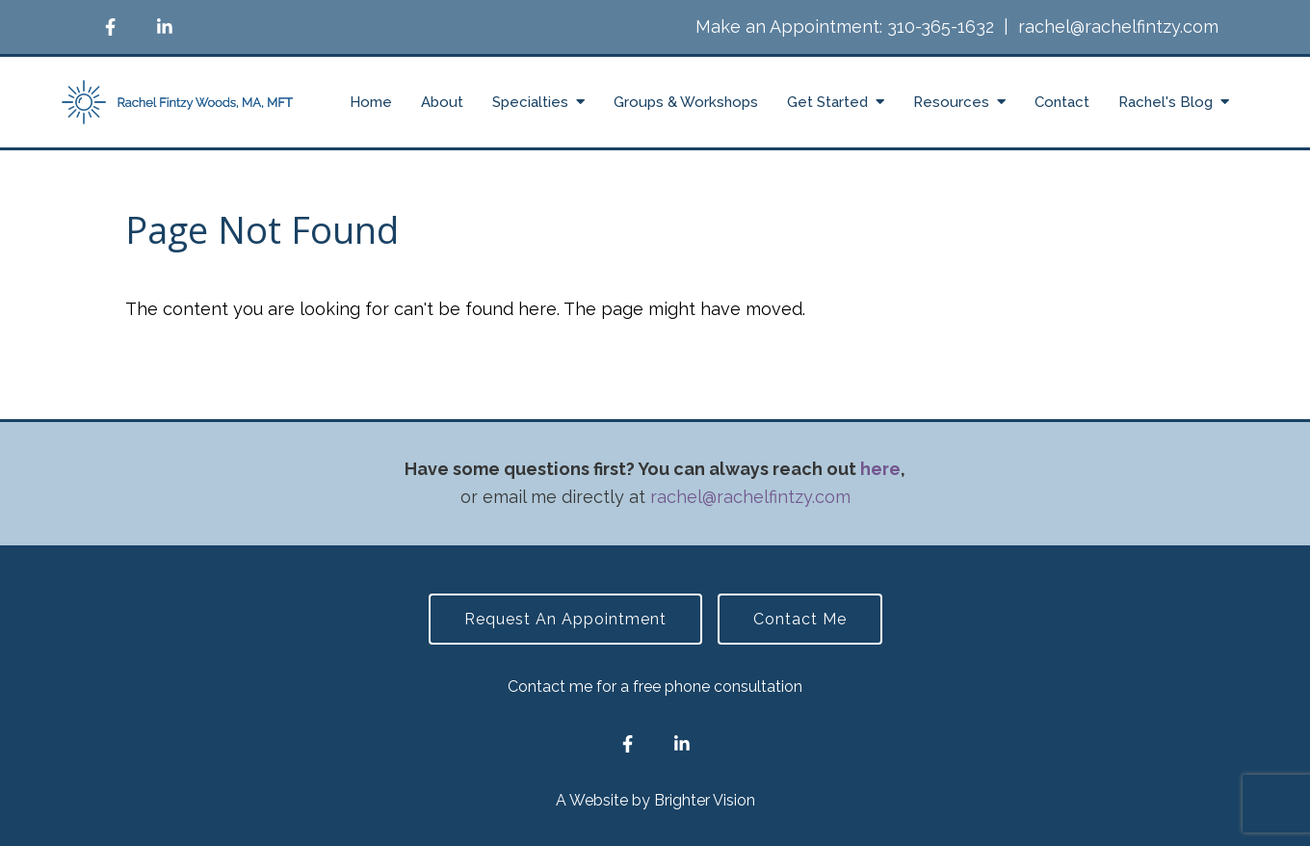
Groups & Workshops (686, 102)
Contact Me (800, 619)
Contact (1062, 102)
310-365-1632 (940, 26)
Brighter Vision (704, 800)
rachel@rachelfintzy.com (1118, 26)
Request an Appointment (565, 619)
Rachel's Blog (1165, 102)
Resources (951, 102)
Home (371, 102)
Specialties (530, 102)
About (442, 102)
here (880, 469)
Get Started (827, 102)
